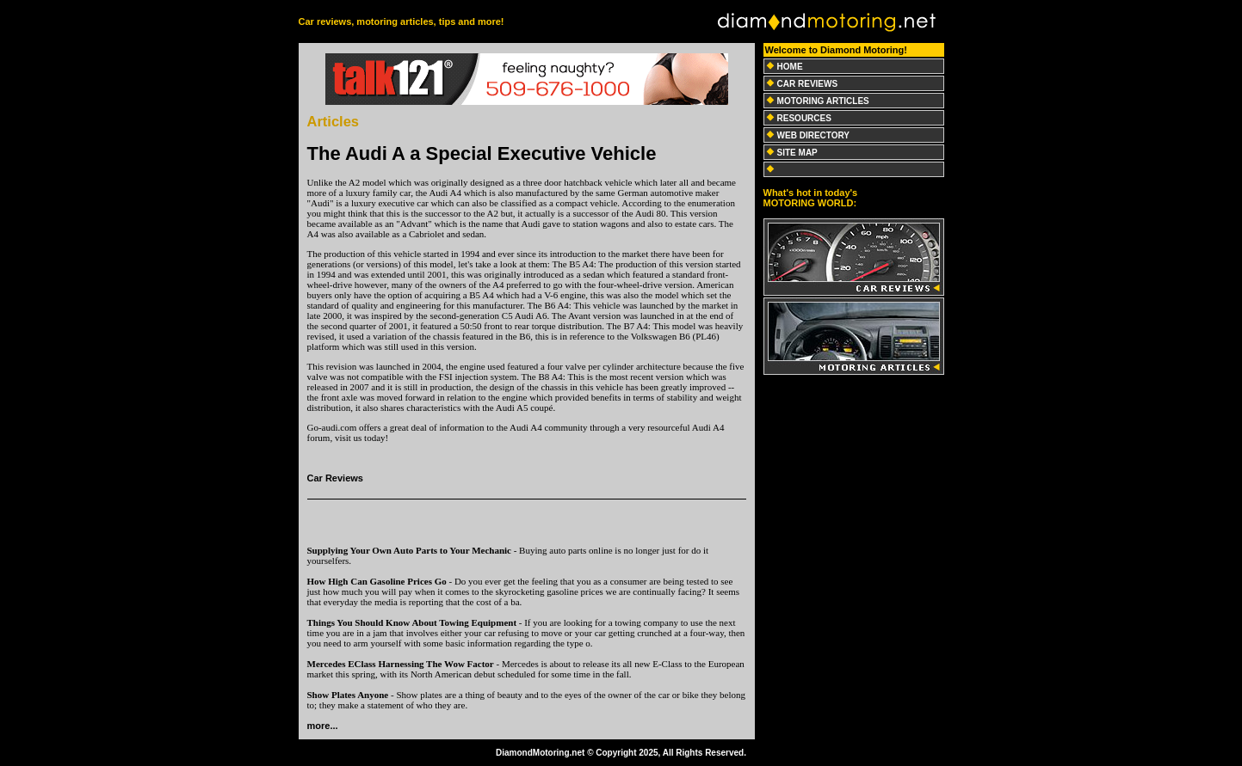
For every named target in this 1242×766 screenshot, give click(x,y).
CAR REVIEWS (807, 84)
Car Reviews (335, 478)
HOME (790, 66)
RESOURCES (804, 118)
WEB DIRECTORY (813, 135)
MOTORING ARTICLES (823, 101)
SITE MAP (797, 152)
